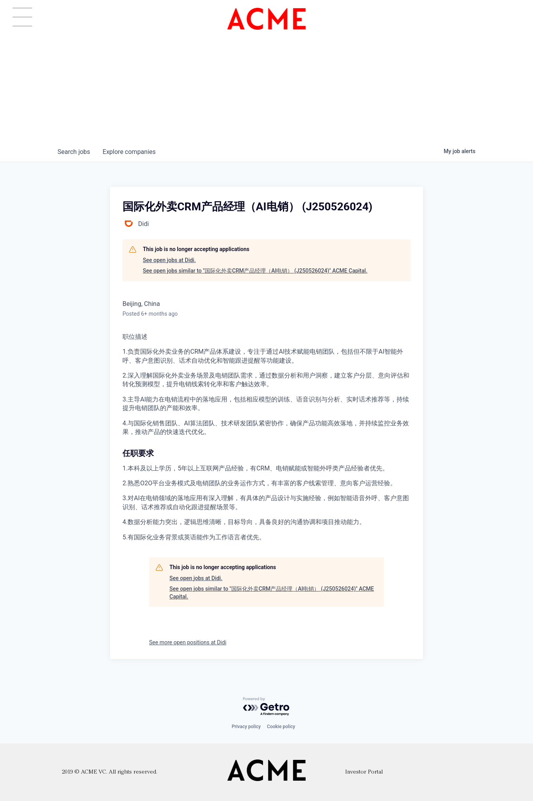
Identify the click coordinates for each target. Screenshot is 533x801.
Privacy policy (246, 726)
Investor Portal (364, 772)
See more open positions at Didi (187, 642)
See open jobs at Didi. (169, 260)
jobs (74, 151)
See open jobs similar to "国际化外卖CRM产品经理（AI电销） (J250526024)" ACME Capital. (255, 271)
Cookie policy (281, 726)
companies (129, 151)
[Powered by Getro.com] (266, 706)
